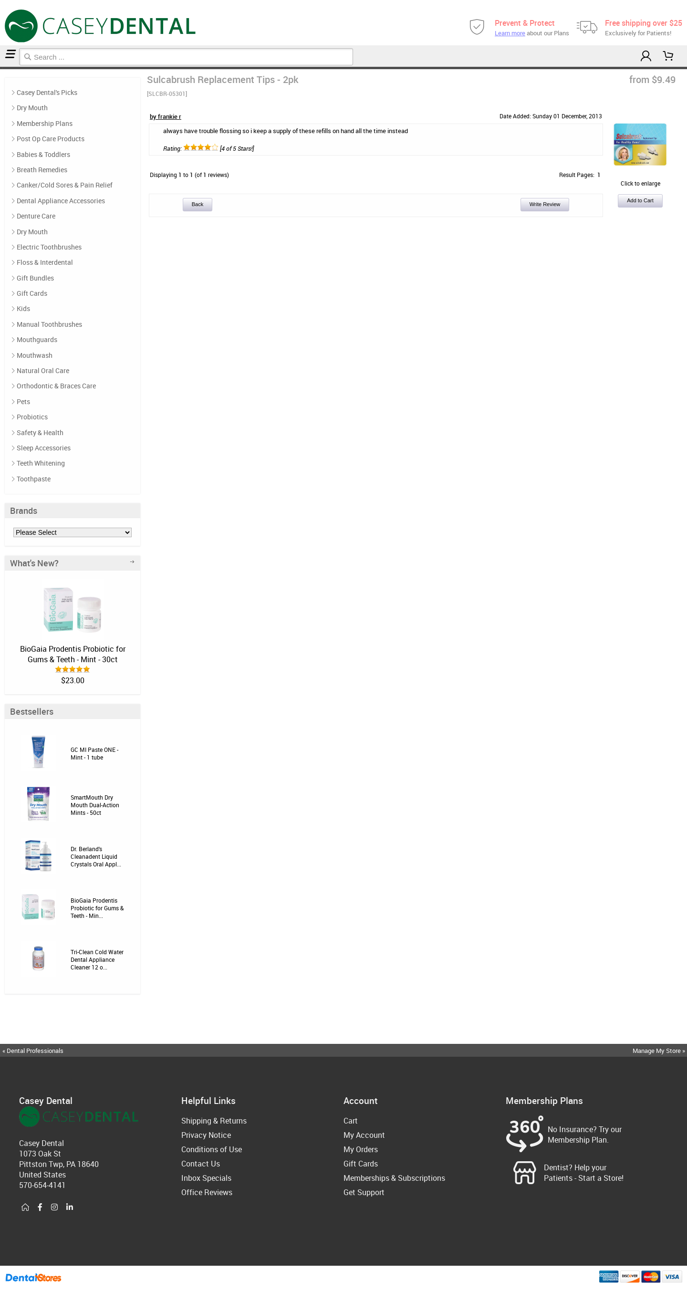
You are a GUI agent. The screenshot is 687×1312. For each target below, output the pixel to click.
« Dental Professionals (32, 1050)
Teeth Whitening (41, 463)
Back (197, 204)
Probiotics (32, 416)
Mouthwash (34, 355)
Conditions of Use (211, 1149)
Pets (23, 401)
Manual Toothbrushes (49, 324)
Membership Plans (45, 123)
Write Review (545, 204)
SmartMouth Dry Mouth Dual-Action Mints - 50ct (95, 804)
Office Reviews (206, 1192)
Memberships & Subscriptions (394, 1178)
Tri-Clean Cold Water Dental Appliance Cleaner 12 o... (97, 959)
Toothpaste (34, 478)
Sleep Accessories (44, 447)
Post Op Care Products (50, 138)
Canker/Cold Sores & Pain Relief (65, 184)
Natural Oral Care (43, 370)
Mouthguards (37, 339)
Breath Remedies (42, 169)
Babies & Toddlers (43, 154)
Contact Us (200, 1163)
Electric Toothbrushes (49, 246)
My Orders (361, 1149)
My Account (364, 1135)
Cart (351, 1120)
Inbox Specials (206, 1178)
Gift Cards (32, 293)
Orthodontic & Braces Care (56, 385)
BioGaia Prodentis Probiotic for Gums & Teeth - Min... (97, 907)
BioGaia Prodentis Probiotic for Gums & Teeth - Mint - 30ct (72, 654)
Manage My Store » (660, 1050)
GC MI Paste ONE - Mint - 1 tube (94, 753)
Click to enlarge (640, 179)
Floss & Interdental (45, 262)
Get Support (364, 1192)
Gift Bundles (35, 277)
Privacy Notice (206, 1135)
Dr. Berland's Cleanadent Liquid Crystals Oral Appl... (96, 856)
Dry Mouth (32, 107)
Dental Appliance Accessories (61, 200)
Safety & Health (40, 432)
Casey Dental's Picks (47, 92)
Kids (23, 308)
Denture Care (36, 215)
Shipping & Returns (214, 1120)
